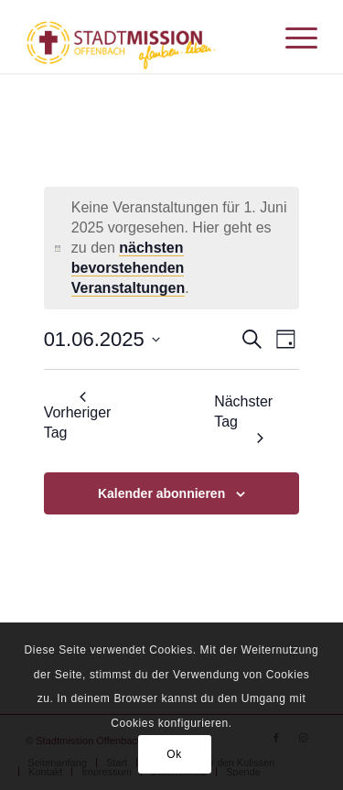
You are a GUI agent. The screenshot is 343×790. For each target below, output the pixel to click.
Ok (174, 754)
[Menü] (292, 36)
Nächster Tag (243, 418)
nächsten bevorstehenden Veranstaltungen (128, 268)
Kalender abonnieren (161, 493)
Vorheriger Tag (78, 415)
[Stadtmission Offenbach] (142, 36)
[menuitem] (292, 36)
